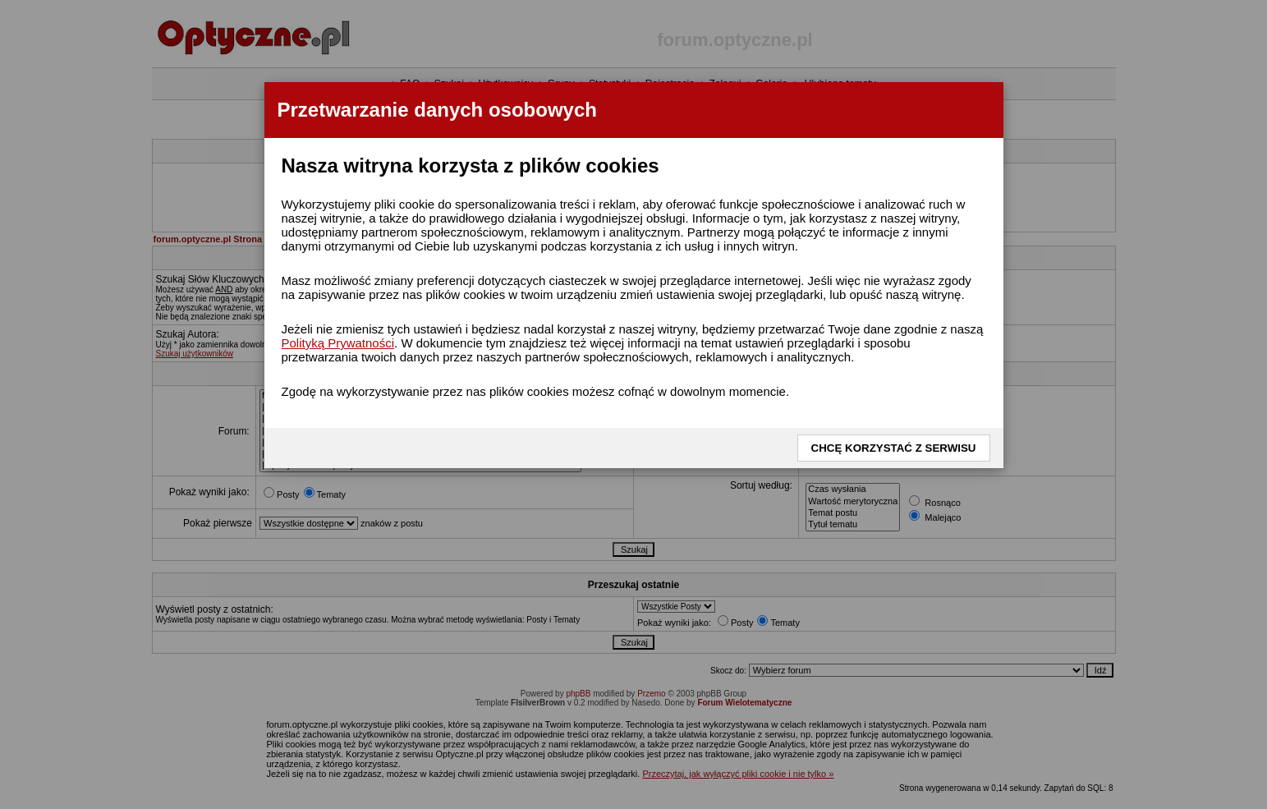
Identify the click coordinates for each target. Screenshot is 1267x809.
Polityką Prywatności (338, 343)
